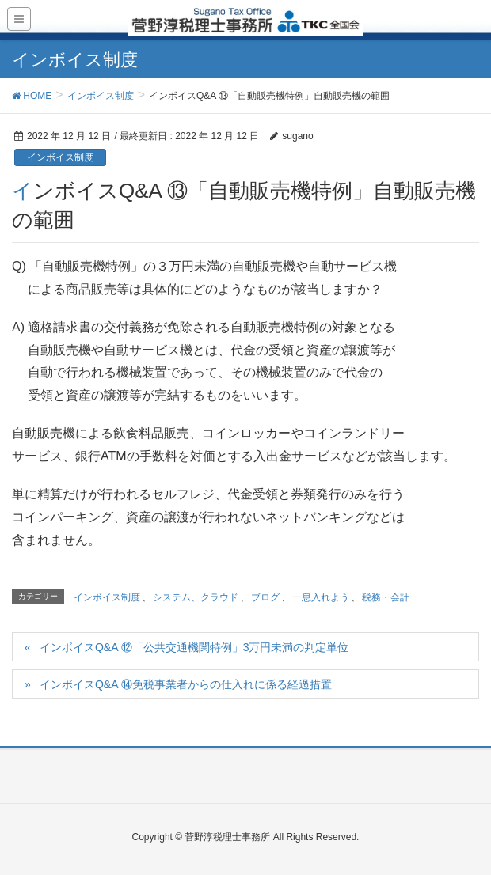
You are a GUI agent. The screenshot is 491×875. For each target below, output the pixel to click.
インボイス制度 (60, 157)
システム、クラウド (195, 597)
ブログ (265, 597)
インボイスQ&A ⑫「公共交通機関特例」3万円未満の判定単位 (194, 647)
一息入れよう (320, 597)
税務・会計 (385, 597)
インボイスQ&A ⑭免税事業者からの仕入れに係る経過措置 (186, 684)
